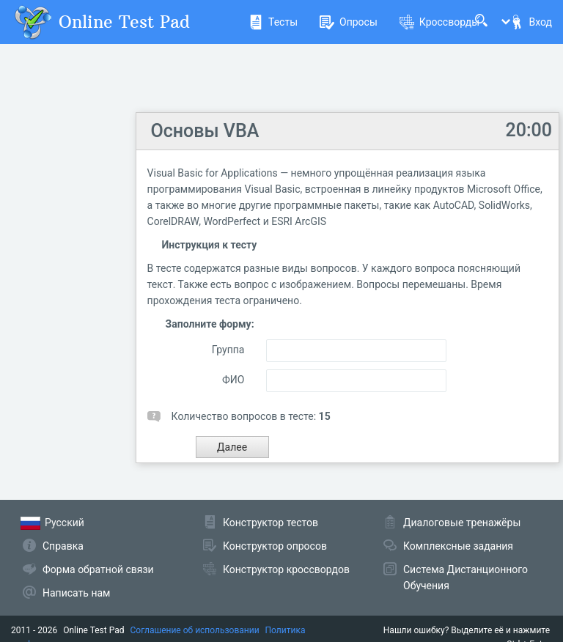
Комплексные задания (458, 546)
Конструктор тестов (270, 522)
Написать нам (76, 593)
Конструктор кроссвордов (286, 569)
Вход (530, 22)
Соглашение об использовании (195, 630)
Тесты (273, 22)
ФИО (233, 379)
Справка (63, 546)
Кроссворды (439, 22)
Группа (228, 349)
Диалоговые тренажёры (461, 522)
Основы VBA (205, 130)
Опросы (349, 22)
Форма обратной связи (98, 569)
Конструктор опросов (275, 546)
